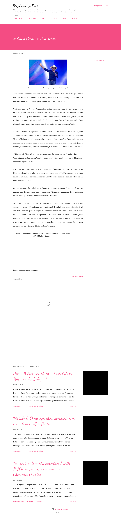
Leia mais (73, 406)
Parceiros (53, 18)
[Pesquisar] (98, 6)
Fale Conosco (31, 18)
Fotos (63, 18)
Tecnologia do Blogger (60, 509)
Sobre (42, 18)
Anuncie (73, 18)
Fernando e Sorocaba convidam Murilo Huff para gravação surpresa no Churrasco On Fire (41, 469)
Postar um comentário (34, 406)
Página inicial (17, 18)
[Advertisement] (45, 342)
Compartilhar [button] (99, 61)
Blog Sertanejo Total (25, 6)
